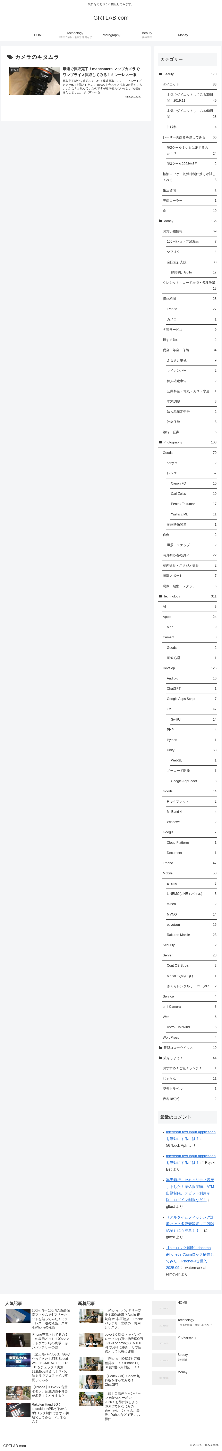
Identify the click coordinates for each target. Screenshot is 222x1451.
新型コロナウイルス (190, 1048)
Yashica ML (194, 514)
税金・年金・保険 (190, 350)
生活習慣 (190, 190)
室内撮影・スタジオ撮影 (190, 565)
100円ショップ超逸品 (192, 241)
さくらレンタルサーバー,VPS (192, 986)
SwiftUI (194, 719)
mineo (192, 904)
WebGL (194, 760)
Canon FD (194, 483)
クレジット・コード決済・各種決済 (190, 286)
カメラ (192, 319)
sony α (192, 463)
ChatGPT (192, 689)
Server (190, 955)
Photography (190, 442)
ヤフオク (192, 252)
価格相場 (190, 299)
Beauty (190, 74)
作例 (190, 535)
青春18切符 (190, 1099)
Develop (190, 668)
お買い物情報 (190, 231)
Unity (192, 750)
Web (190, 1017)
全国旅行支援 (192, 262)
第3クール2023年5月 (192, 164)
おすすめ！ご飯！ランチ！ (190, 1068)
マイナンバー (192, 370)
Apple (190, 617)
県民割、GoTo (194, 272)
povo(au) (192, 925)
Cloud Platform (192, 843)
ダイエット (190, 84)
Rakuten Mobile (192, 935)
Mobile (190, 873)
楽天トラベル (190, 1089)
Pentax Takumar (194, 504)
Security (190, 945)
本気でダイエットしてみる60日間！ (192, 114)
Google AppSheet (194, 781)
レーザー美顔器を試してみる (190, 137)
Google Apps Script (192, 699)
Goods (190, 453)
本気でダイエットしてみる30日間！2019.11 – (192, 98)
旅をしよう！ (190, 1058)
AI (190, 607)
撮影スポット (190, 576)
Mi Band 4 (192, 812)
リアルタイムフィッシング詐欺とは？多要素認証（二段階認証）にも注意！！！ (190, 1224)
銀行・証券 (190, 432)
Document (192, 853)
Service (190, 996)
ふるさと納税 (192, 360)
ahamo (192, 883)
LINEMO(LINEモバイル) (192, 894)
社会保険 (192, 422)
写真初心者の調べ (190, 555)
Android (192, 678)
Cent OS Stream (192, 965)
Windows (192, 822)
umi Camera (190, 1007)
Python (192, 740)
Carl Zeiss (194, 494)
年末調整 (192, 401)
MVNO (192, 914)
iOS (192, 709)
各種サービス (190, 330)
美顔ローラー (190, 201)
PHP (192, 730)
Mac (192, 627)
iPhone (192, 309)
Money (190, 221)
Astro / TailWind (192, 1027)
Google (190, 832)
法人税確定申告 (192, 412)
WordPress (190, 1037)
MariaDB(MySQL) (192, 976)
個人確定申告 (192, 381)
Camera (190, 637)
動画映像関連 (192, 525)
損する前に (190, 340)
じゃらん (190, 1078)
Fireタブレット (192, 801)
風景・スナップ (192, 545)
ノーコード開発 (192, 771)
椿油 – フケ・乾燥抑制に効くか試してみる (190, 177)
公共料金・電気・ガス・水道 (192, 391)
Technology (190, 596)
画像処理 (192, 658)
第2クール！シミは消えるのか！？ (192, 151)
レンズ (192, 473)
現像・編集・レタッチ (190, 586)
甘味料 (192, 127)
